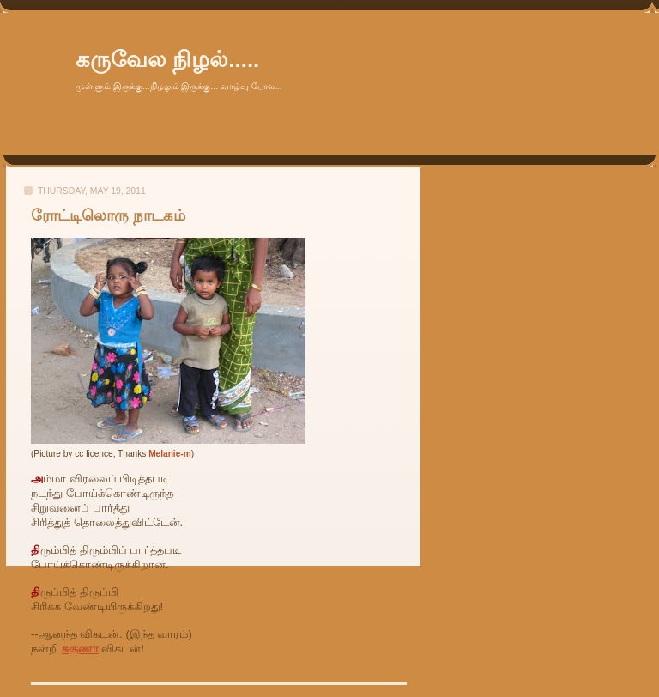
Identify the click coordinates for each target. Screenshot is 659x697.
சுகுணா (80, 648)
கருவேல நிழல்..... (167, 59)
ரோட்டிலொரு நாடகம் (108, 215)
